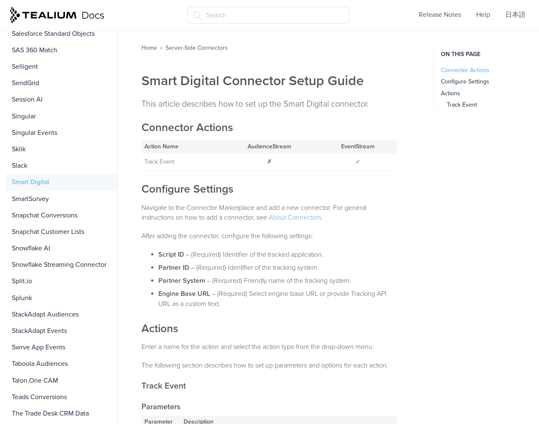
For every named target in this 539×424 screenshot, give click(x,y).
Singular (24, 116)
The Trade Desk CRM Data (50, 413)
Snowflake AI (31, 248)
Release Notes (440, 15)
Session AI (27, 99)
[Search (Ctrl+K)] (268, 15)
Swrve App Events (38, 347)
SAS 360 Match (34, 50)
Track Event (462, 104)
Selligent (25, 66)
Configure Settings (465, 81)
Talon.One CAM (35, 380)
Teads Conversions (39, 397)
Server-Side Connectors (196, 47)
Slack (19, 165)
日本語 (515, 15)
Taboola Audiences (40, 364)
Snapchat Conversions (44, 215)
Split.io (22, 281)
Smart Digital (30, 182)
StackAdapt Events (39, 331)
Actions (450, 93)
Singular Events (34, 133)
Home (149, 47)
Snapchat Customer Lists (48, 232)
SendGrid (25, 83)
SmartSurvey (30, 199)
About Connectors (295, 217)
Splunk (22, 298)
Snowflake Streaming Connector (59, 264)
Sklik (19, 149)
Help (483, 15)
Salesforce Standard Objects (53, 34)
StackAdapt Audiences (45, 314)
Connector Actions (465, 70)
